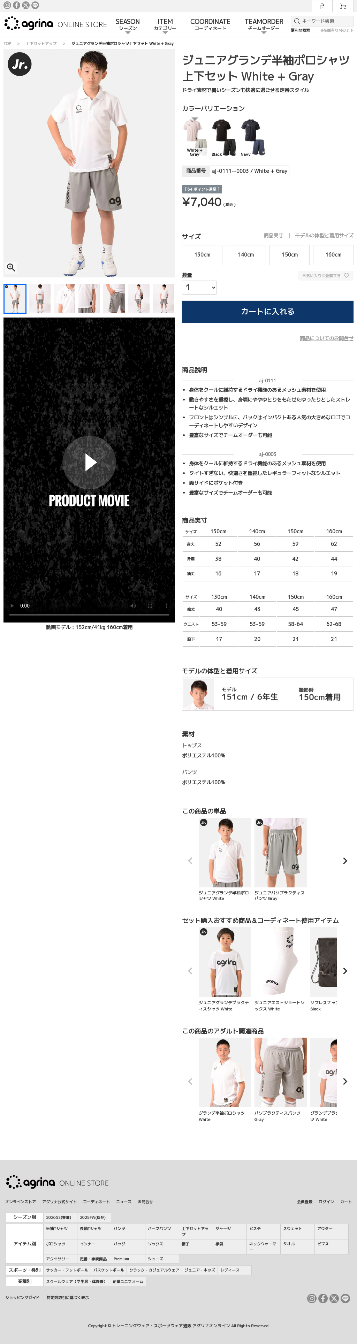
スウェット (292, 1228)
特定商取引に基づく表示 (68, 1297)
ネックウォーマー (262, 1246)
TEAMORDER (263, 25)
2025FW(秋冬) (93, 1217)
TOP (7, 43)
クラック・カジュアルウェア (154, 1270)
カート (346, 1201)
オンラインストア (20, 1201)
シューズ (155, 1258)
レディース (230, 1270)
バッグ (119, 1243)
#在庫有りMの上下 (337, 30)
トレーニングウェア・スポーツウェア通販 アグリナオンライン (171, 1326)
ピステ (255, 1228)
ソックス (155, 1243)
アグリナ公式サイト (59, 1201)
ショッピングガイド (22, 1297)
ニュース (123, 1201)
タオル (289, 1243)
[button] (190, 861)
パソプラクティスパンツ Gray (281, 1080)
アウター (325, 1228)
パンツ (119, 1228)
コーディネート (96, 1201)
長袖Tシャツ (90, 1228)
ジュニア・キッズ (199, 1270)
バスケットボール (108, 1270)
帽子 (185, 1243)
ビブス (323, 1243)
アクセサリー (57, 1258)
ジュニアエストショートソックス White (281, 969)
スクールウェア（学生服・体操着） (76, 1281)
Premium (121, 1258)
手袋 (219, 1243)
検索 (295, 21)
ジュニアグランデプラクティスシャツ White (225, 969)
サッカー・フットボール (67, 1270)
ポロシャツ (55, 1243)
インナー (87, 1243)
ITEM (165, 25)
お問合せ (145, 1201)
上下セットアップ (41, 43)
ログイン (326, 1201)
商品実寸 (273, 235)
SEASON (128, 25)
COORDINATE (210, 25)
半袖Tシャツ (57, 1228)
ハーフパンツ (159, 1228)
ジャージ (223, 1228)
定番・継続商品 (93, 1258)
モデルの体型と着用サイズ (324, 235)
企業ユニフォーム (128, 1281)
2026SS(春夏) (58, 1217)
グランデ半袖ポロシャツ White (225, 1080)
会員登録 (304, 1201)
